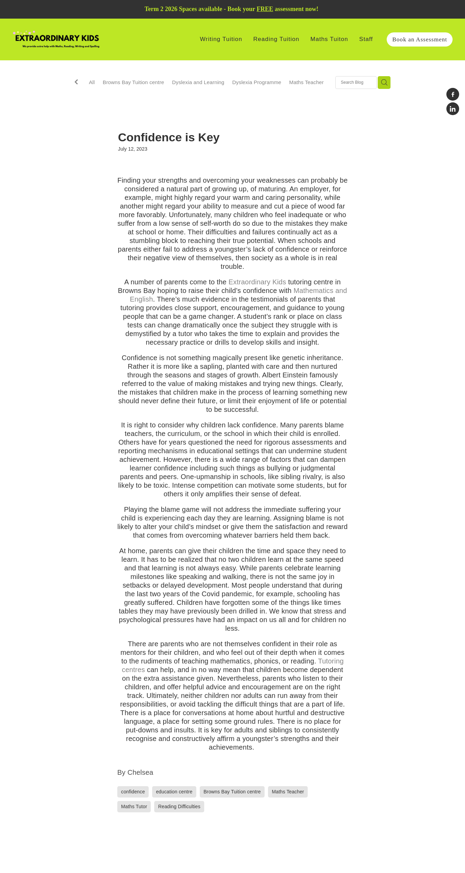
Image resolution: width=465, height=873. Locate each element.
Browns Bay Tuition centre (133, 82)
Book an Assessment (419, 39)
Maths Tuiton (329, 39)
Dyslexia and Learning (198, 82)
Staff (366, 39)
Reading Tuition (276, 39)
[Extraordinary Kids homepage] (56, 39)
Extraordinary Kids (257, 282)
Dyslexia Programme (256, 82)
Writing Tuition (221, 39)
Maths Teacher (306, 82)
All (92, 82)
